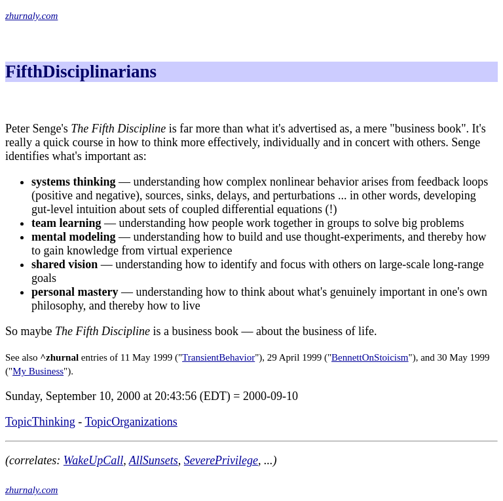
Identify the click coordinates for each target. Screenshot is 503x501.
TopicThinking (40, 421)
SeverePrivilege (221, 460)
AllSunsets (153, 460)
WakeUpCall (93, 460)
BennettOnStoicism (370, 357)
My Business (38, 371)
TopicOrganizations (130, 421)
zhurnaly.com (31, 15)
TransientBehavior (218, 357)
